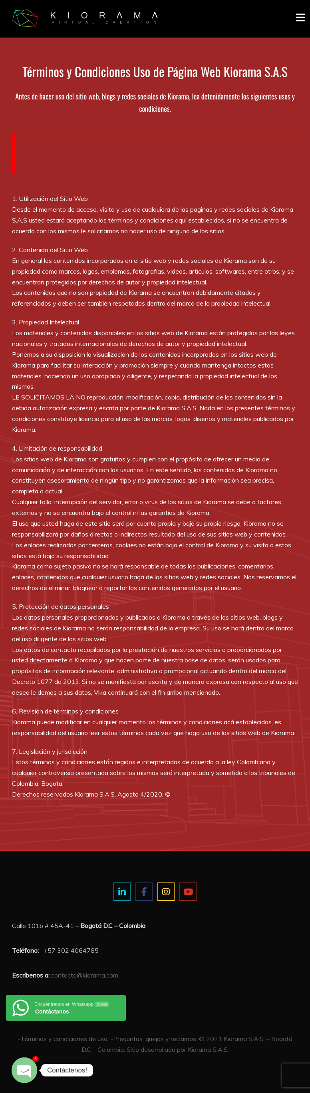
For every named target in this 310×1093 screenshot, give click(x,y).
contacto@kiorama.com (84, 975)
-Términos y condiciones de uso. (63, 1039)
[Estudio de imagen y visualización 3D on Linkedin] (122, 891)
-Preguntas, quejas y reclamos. (153, 1039)
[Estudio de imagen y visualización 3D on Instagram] (166, 891)
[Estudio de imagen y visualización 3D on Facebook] (144, 891)
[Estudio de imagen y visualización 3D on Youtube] (188, 891)
